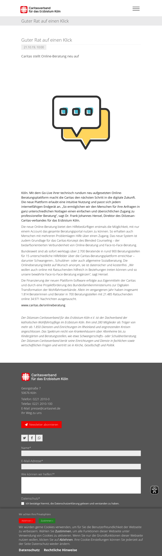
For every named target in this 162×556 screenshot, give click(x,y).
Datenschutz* (30, 498)
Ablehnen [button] (26, 520)
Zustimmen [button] (46, 520)
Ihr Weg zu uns (31, 413)
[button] (24, 438)
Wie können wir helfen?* (38, 474)
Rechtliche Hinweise (60, 550)
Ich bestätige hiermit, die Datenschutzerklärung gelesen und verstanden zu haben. (72, 503)
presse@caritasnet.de (45, 408)
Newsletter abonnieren (43, 424)
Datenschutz (29, 550)
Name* (26, 448)
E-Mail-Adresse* (32, 461)
